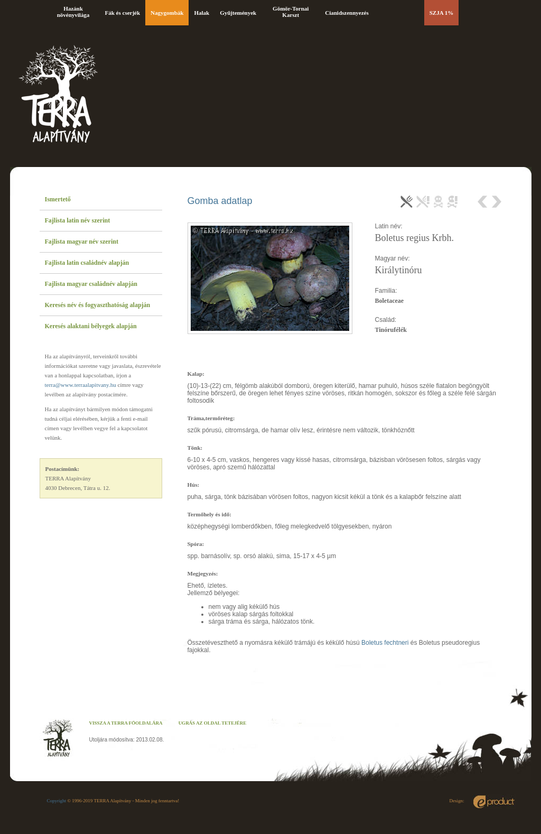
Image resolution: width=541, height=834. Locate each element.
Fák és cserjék (123, 13)
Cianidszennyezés (347, 13)
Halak (201, 13)
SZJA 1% (442, 13)
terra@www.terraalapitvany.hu (80, 385)
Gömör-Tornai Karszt (291, 11)
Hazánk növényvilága (73, 11)
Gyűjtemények (238, 13)
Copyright (57, 800)
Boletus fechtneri (384, 642)
